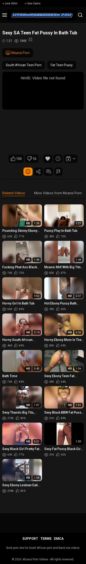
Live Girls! (9, 3)
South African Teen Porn (24, 65)
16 (31, 158)
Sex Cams (33, 3)
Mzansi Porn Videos (35, 559)
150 (16, 158)
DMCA (59, 538)
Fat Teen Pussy (62, 65)
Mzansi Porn (18, 53)
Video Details (28, 171)
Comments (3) (48, 171)
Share (38, 171)
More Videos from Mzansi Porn (58, 193)
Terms (46, 538)
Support (30, 538)
